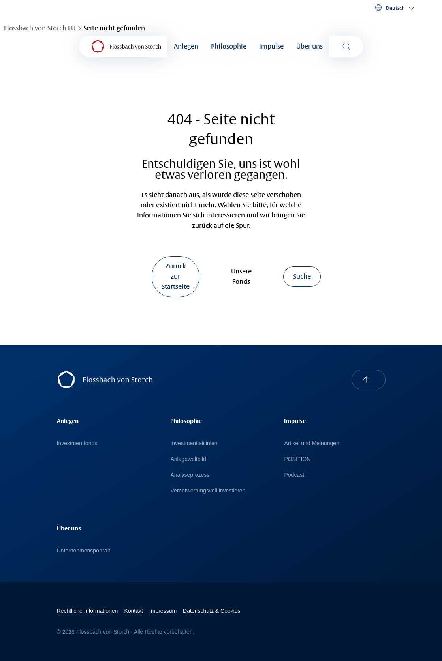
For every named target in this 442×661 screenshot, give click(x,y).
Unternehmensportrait (83, 550)
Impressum (163, 611)
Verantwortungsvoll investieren (207, 490)
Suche (302, 276)
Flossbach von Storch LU (39, 28)
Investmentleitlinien (193, 443)
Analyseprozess (189, 475)
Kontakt (133, 611)
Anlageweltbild (188, 459)
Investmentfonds (77, 443)
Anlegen (186, 46)
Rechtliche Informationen (87, 611)
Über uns (309, 46)
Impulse (271, 46)
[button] (394, 8)
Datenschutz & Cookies (212, 611)
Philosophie (228, 46)
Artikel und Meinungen (311, 443)
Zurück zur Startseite (176, 276)
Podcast (294, 475)
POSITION (297, 459)
